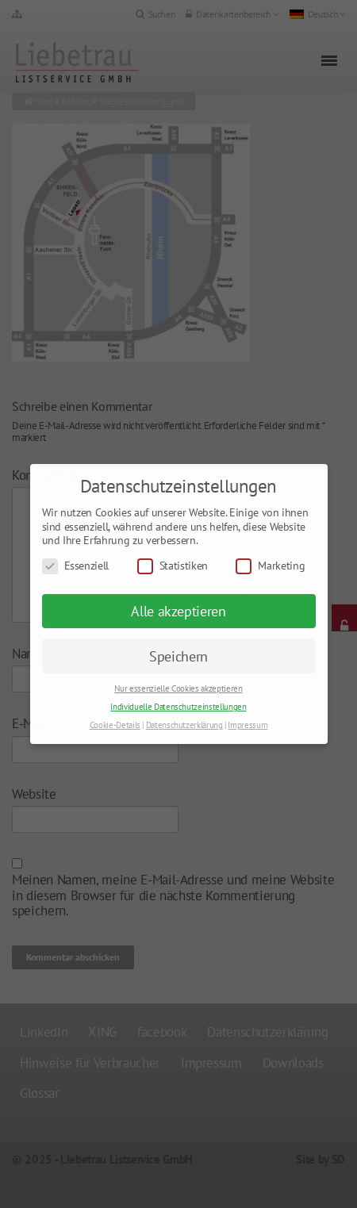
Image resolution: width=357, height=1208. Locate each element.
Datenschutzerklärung (184, 725)
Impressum (247, 725)
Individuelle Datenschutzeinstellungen (178, 706)
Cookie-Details (115, 725)
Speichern (178, 656)
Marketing (270, 565)
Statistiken (172, 565)
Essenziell (75, 565)
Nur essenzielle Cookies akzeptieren (178, 688)
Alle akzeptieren (178, 611)
